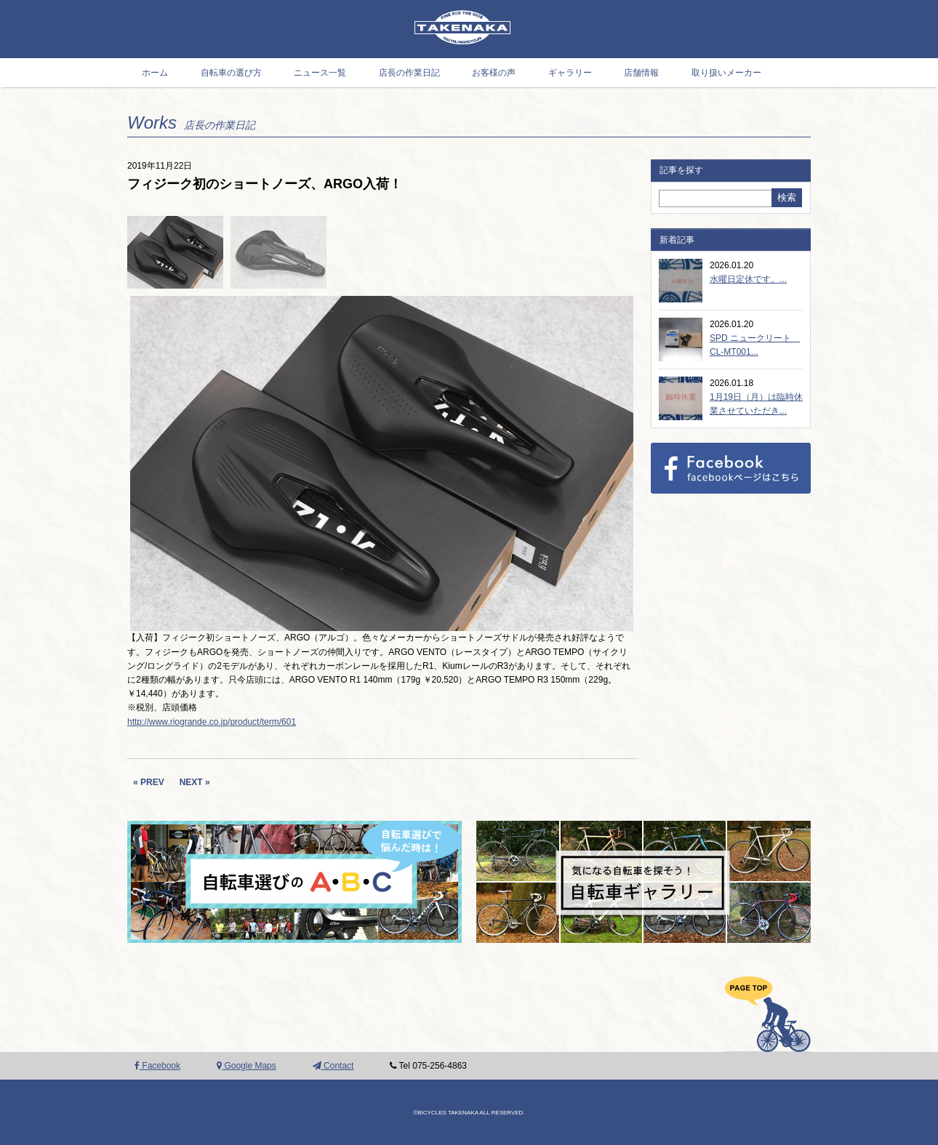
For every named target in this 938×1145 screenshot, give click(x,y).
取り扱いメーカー (726, 73)
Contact (333, 1066)
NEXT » (195, 782)
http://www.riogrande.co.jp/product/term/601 (211, 722)
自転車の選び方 (231, 73)
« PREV (148, 782)
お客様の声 (494, 73)
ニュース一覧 (320, 73)
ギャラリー (570, 73)
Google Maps (246, 1066)
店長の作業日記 (409, 73)
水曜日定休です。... (748, 279)
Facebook (157, 1066)
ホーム (155, 73)
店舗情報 (641, 73)
